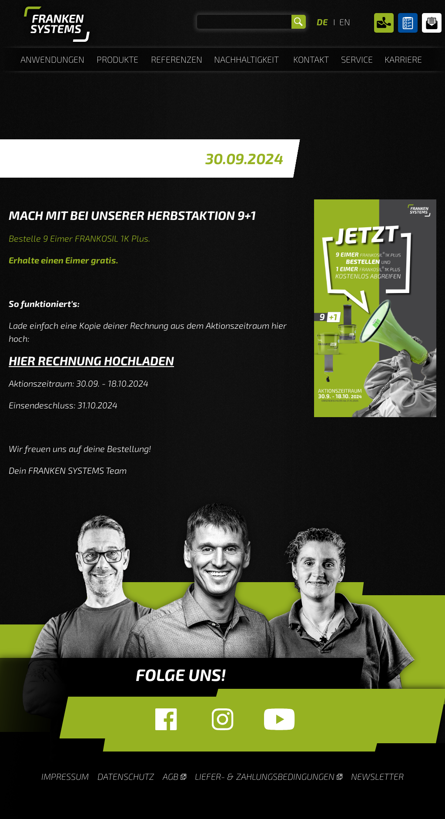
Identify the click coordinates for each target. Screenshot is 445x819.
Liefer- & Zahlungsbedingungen (265, 776)
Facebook (166, 719)
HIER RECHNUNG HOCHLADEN (91, 360)
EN (344, 22)
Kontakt (384, 23)
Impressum (65, 776)
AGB (170, 776)
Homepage (57, 26)
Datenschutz (125, 776)
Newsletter (432, 23)
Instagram (222, 719)
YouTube (279, 719)
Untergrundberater (408, 23)
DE (322, 22)
